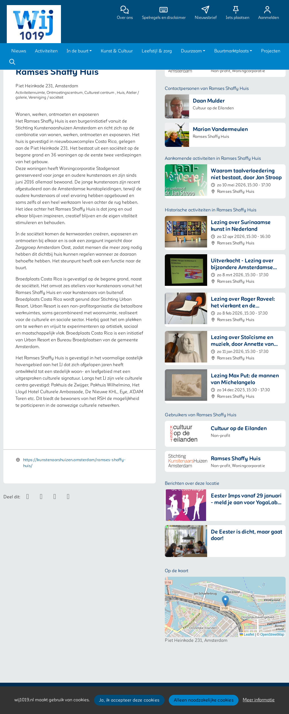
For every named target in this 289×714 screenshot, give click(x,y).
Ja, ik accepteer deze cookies (129, 700)
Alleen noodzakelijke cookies (203, 700)
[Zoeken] (12, 62)
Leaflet (247, 634)
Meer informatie (259, 700)
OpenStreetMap (272, 634)
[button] (18, 51)
